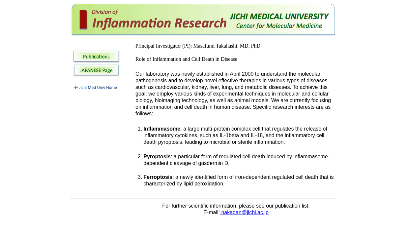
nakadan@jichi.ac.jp (244, 212)
